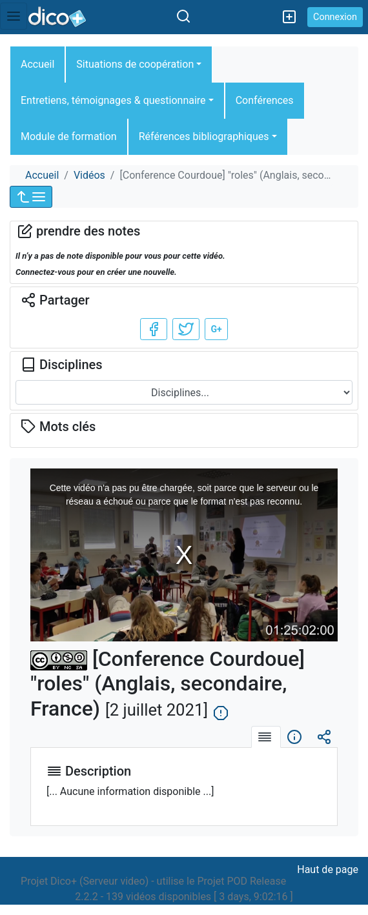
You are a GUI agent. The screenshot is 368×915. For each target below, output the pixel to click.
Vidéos (89, 175)
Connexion (335, 17)
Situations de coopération (135, 64)
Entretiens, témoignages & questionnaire (113, 100)
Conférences (265, 100)
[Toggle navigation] (13, 16)
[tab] (266, 737)
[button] (31, 197)
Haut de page (327, 869)
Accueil (37, 64)
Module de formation (69, 136)
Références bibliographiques (204, 136)
